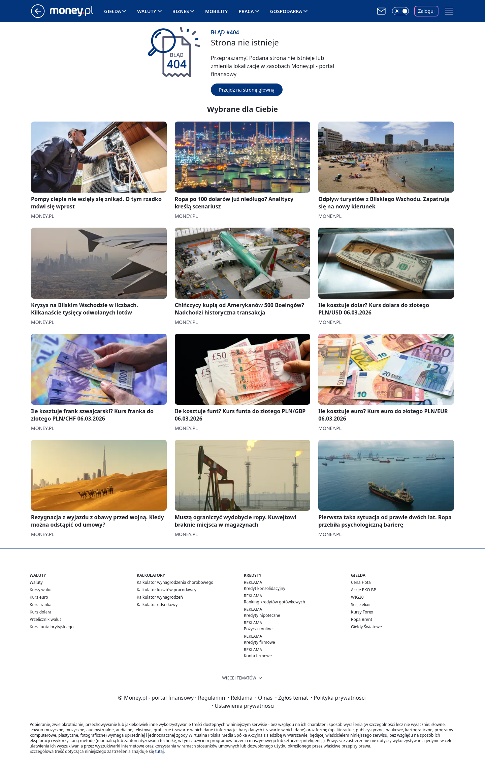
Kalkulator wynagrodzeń (160, 597)
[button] (449, 11)
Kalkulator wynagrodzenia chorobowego (175, 582)
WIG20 (357, 597)
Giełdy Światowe (366, 627)
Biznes (180, 11)
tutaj (159, 751)
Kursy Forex (362, 612)
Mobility (216, 11)
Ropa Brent (361, 619)
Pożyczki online (258, 629)
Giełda (112, 11)
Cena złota (361, 582)
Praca (246, 11)
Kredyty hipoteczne (262, 615)
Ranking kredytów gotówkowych (274, 602)
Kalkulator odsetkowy (157, 604)
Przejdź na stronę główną (246, 90)
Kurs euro (39, 597)
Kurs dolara (41, 612)
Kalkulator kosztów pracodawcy (166, 590)
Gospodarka (286, 11)
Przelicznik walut (45, 619)
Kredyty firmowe (259, 642)
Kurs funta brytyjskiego (51, 627)
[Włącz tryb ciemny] (400, 11)
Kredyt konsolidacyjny (264, 588)
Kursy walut (41, 590)
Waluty (146, 11)
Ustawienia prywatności (243, 705)
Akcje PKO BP (363, 590)
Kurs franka (41, 604)
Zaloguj (426, 11)
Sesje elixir (361, 604)
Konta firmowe (258, 656)
